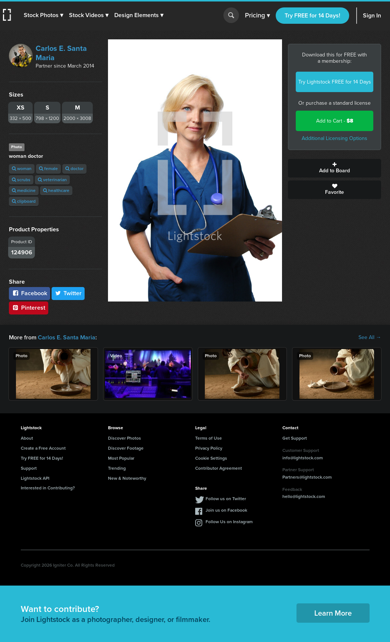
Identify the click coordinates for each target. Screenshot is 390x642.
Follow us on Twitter (226, 498)
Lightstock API (35, 478)
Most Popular (121, 458)
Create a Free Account (43, 448)
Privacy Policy (208, 448)
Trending (117, 468)
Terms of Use (208, 438)
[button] (43, 15)
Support (29, 468)
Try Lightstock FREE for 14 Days (334, 82)
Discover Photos (124, 438)
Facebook (29, 293)
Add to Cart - (334, 121)
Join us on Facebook (226, 510)
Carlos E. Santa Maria (61, 53)
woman (22, 168)
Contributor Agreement (218, 468)
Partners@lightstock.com (307, 477)
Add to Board (334, 168)
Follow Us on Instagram (229, 521)
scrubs (21, 179)
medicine (24, 190)
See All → (369, 337)
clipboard (24, 201)
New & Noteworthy (127, 478)
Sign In (372, 15)
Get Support (294, 438)
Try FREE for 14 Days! (312, 15)
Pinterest (28, 307)
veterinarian (52, 179)
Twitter (68, 293)
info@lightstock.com (302, 457)
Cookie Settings (211, 458)
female (48, 168)
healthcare (56, 190)
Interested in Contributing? (48, 488)
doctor (74, 168)
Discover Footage (126, 448)
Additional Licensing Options (334, 138)
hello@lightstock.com (303, 496)
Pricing (257, 15)
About (27, 438)
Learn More (333, 613)
